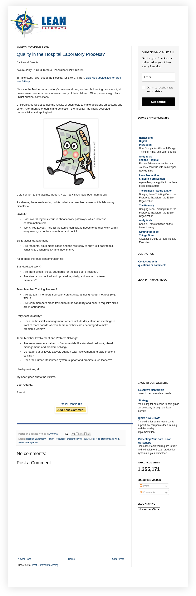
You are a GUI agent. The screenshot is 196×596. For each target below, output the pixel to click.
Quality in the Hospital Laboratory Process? (61, 54)
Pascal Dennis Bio (71, 403)
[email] (158, 77)
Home (71, 559)
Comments (147, 492)
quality (87, 438)
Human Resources (56, 438)
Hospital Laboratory (36, 438)
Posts (144, 486)
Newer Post (24, 559)
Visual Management (28, 442)
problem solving (75, 438)
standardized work (110, 438)
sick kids (95, 438)
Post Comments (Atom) (45, 565)
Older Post (118, 559)
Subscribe (158, 102)
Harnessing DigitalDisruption (146, 141)
